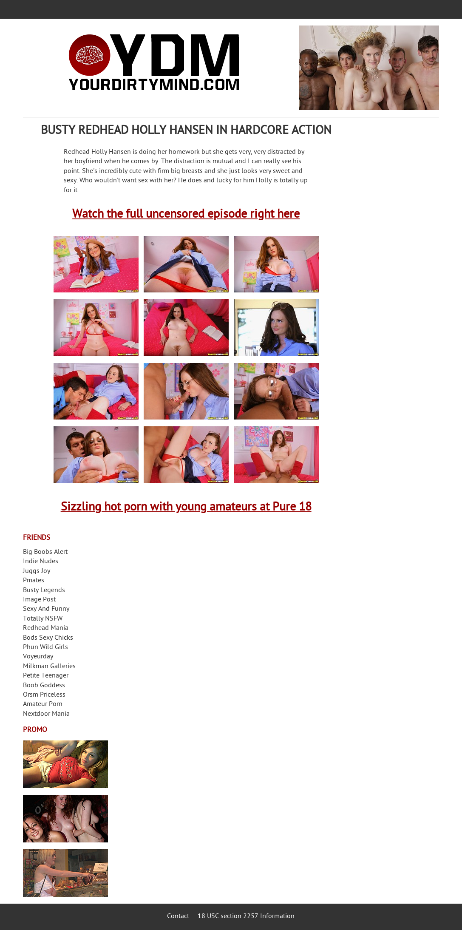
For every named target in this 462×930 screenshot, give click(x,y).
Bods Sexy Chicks (48, 638)
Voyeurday (38, 656)
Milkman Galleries (49, 666)
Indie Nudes (40, 561)
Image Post (39, 599)
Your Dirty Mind (154, 62)
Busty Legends (44, 590)
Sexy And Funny (46, 609)
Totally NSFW (42, 619)
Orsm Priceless (44, 695)
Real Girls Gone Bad (65, 818)
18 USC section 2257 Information (246, 916)
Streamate (65, 764)
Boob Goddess (44, 685)
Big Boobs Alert (45, 552)
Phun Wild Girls (45, 647)
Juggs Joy (36, 571)
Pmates (33, 580)
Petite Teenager (45, 676)
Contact (178, 916)
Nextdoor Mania (46, 714)
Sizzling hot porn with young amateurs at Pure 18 (186, 507)
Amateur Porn (42, 704)
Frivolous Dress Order (65, 873)
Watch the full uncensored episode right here (186, 214)
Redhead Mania (45, 628)
